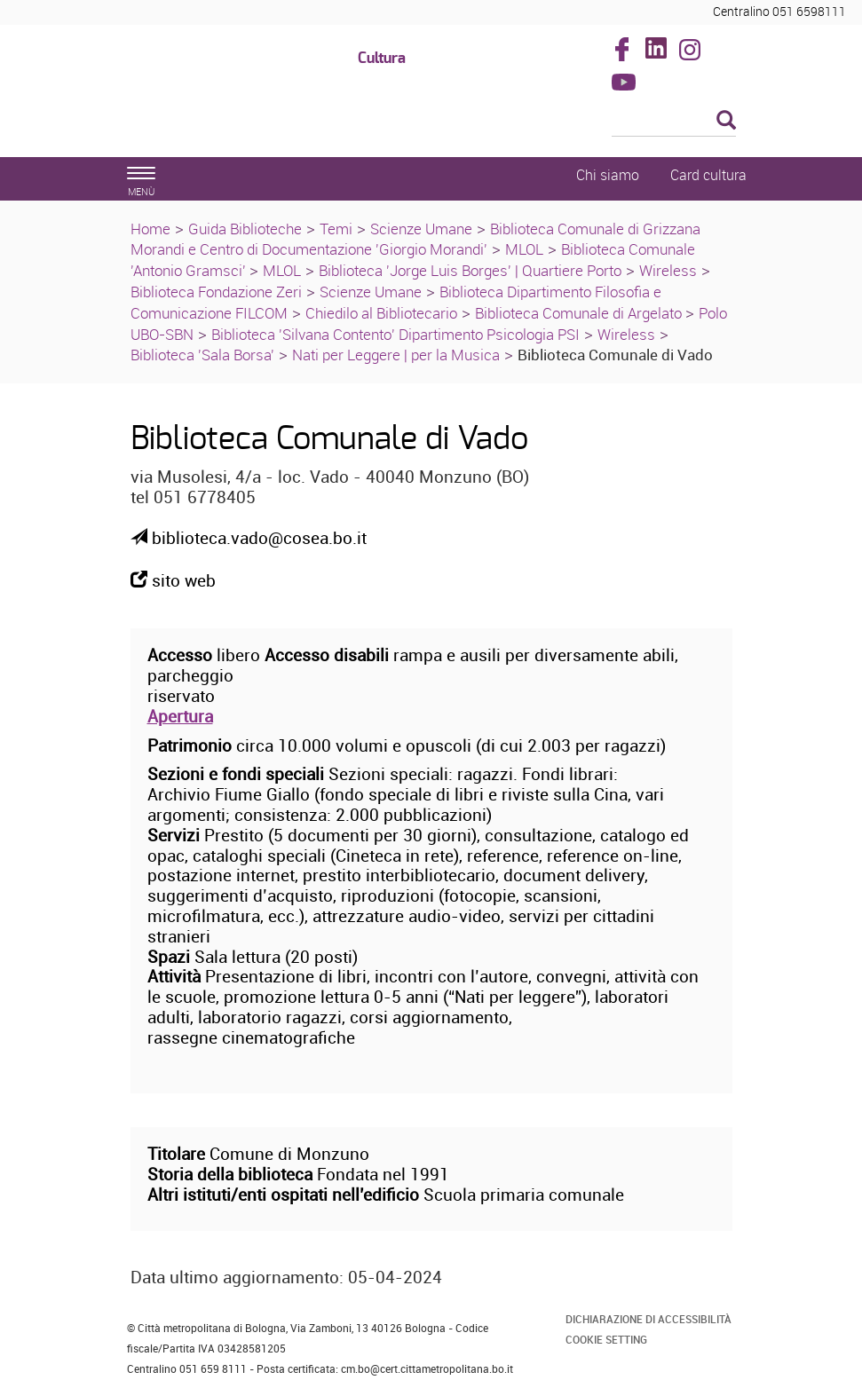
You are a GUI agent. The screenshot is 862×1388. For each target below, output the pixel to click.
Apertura (180, 716)
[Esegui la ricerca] (726, 121)
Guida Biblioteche (245, 228)
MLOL (524, 249)
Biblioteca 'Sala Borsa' (202, 354)
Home (150, 228)
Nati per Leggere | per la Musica (396, 354)
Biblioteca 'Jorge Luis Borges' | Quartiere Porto (470, 270)
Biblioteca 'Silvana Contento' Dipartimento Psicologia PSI (395, 334)
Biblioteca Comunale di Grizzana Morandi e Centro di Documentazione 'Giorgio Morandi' (415, 239)
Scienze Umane (421, 228)
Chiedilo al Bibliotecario (381, 313)
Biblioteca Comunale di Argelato (580, 313)
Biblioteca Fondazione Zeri (216, 291)
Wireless (668, 270)
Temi (336, 228)
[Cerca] (674, 121)
